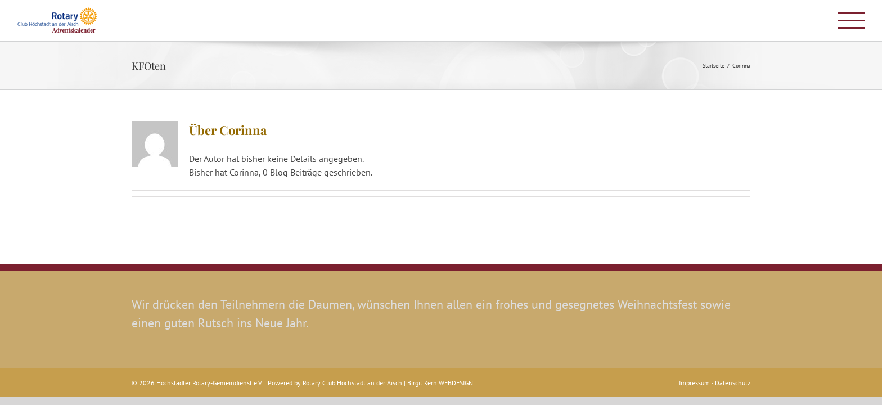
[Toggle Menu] (851, 20)
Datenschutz (732, 383)
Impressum (695, 383)
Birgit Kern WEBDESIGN (440, 383)
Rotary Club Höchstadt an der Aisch (352, 383)
